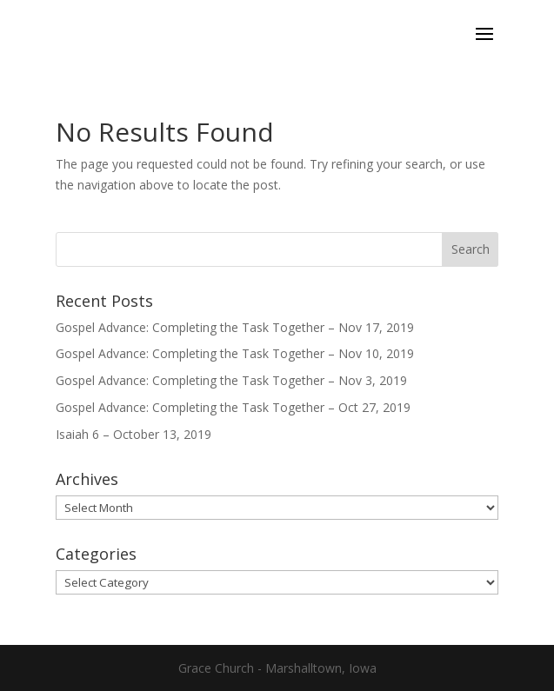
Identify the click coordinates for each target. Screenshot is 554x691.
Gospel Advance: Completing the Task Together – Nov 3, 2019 (231, 380)
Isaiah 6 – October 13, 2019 (133, 434)
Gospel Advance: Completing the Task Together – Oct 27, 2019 (233, 407)
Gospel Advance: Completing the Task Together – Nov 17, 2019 (235, 327)
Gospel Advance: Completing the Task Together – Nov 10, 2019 (235, 353)
